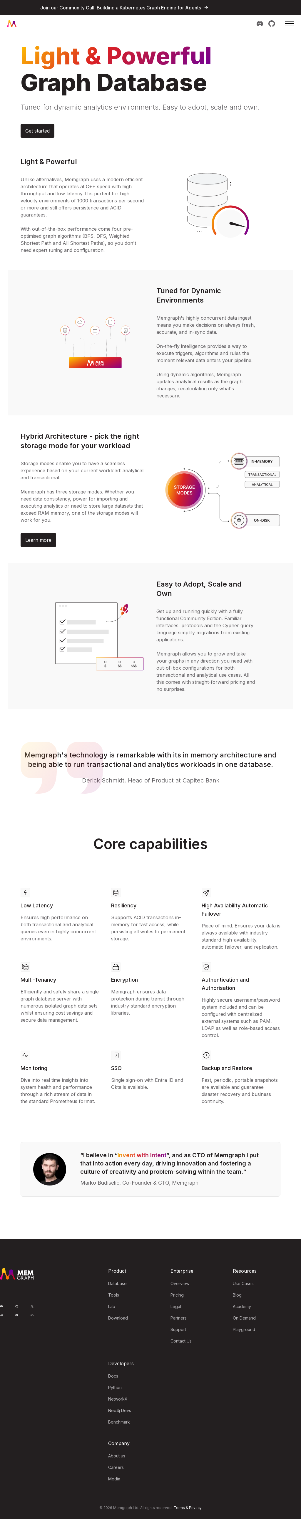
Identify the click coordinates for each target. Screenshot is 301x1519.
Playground (244, 1329)
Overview (179, 1283)
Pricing (177, 1294)
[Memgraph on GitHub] (271, 23)
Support (178, 1329)
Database (117, 1283)
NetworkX (118, 1398)
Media (114, 1478)
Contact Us (181, 1340)
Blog (237, 1294)
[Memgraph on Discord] (259, 23)
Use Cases (243, 1283)
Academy (242, 1306)
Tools (113, 1294)
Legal (175, 1306)
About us (116, 1455)
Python (115, 1387)
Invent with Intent (142, 1155)
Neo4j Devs (119, 1410)
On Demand (244, 1317)
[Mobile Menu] (289, 23)
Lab (111, 1306)
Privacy (195, 1507)
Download (118, 1317)
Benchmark (119, 1421)
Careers (116, 1467)
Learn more (38, 540)
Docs (113, 1375)
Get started (37, 131)
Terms (179, 1507)
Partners (178, 1317)
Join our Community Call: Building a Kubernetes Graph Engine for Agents (120, 8)
